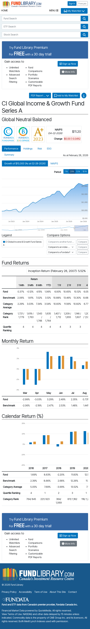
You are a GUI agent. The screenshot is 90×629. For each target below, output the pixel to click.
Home (4, 10)
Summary (9, 154)
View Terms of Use (12, 614)
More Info (68, 71)
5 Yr (78, 171)
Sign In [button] (72, 3)
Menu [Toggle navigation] (53, 10)
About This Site (58, 591)
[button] (84, 18)
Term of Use (40, 591)
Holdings (28, 148)
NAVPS (54, 163)
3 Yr (72, 171)
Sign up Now (68, 63)
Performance (11, 148)
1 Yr (66, 171)
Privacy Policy (9, 591)
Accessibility (25, 591)
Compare (82, 242)
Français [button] (82, 3)
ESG (49, 148)
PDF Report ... (40, 95)
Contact (72, 591)
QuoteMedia (44, 610)
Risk (40, 148)
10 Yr (85, 171)
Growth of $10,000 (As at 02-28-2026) (25, 163)
